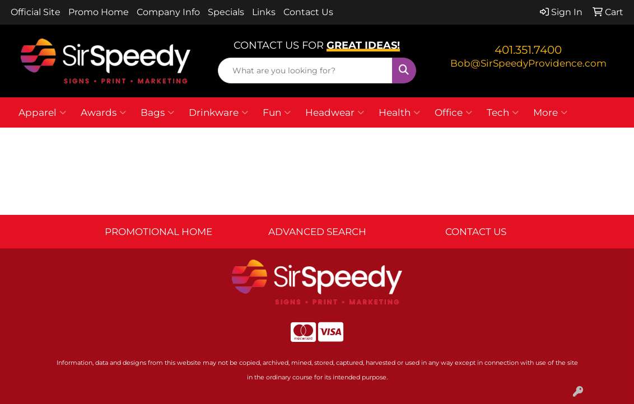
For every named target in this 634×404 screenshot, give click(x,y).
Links (264, 12)
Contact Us (308, 12)
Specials (226, 12)
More (550, 112)
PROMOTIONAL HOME (158, 231)
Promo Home (98, 12)
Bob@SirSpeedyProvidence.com (528, 63)
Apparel (42, 112)
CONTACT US (475, 231)
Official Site (35, 12)
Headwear (334, 112)
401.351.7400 (528, 50)
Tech (503, 112)
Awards (103, 112)
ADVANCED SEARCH (317, 231)
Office (453, 112)
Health (399, 112)
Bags (157, 112)
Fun (277, 112)
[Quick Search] (305, 70)
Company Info (168, 12)
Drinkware (218, 112)
